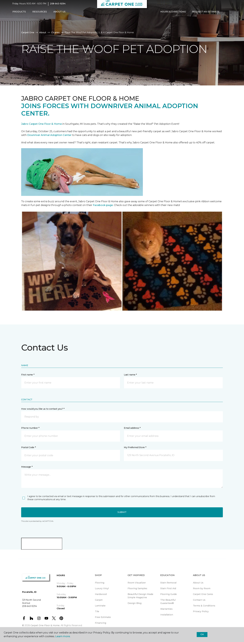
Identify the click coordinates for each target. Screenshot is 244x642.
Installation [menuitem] (166, 614)
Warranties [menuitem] (166, 609)
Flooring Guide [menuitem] (168, 594)
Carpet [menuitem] (99, 600)
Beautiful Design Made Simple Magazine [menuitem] (140, 596)
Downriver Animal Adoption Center (49, 135)
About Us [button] (59, 13)
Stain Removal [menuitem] (168, 582)
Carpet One (27, 32)
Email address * (132, 428)
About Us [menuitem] (198, 582)
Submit (122, 512)
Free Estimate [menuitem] (103, 617)
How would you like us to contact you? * (42, 409)
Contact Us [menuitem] (199, 600)
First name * (27, 375)
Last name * (130, 375)
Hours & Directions (173, 13)
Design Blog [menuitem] (134, 603)
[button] (225, 14)
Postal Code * (28, 447)
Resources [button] (39, 13)
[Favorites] (228, 14)
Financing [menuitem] (100, 622)
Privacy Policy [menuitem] (201, 611)
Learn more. (62, 636)
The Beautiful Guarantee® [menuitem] (168, 602)
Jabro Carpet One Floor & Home (41, 123)
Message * (26, 467)
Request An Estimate (205, 13)
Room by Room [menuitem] (201, 588)
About (42, 32)
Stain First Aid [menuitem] (168, 588)
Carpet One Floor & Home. (45, 625)
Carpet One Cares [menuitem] (203, 594)
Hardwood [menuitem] (101, 594)
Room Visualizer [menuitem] (137, 582)
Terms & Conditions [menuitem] (204, 605)
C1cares (55, 32)
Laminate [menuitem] (100, 605)
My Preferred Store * (135, 447)
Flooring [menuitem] (99, 582)
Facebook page (103, 205)
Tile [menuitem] (97, 611)
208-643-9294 (58, 5)
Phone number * (30, 428)
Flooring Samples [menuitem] (137, 588)
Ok (202, 634)
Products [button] (19, 13)
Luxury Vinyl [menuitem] (102, 588)
